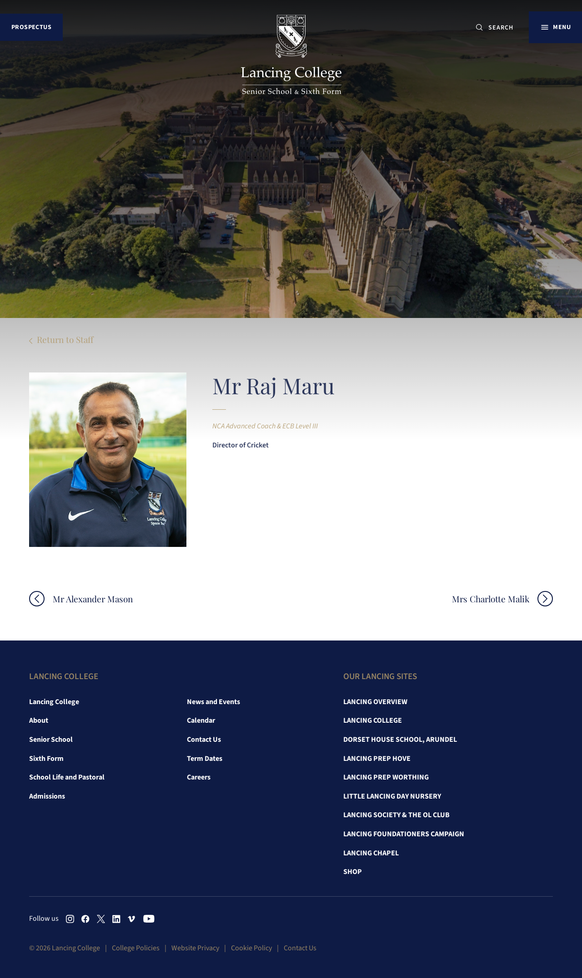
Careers (199, 777)
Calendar (201, 720)
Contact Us (204, 740)
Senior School (51, 740)
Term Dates (204, 759)
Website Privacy (195, 948)
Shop (352, 872)
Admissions (47, 796)
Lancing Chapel (371, 853)
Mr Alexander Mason (93, 599)
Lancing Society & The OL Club (396, 815)
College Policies (136, 948)
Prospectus (31, 27)
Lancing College (54, 702)
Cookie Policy (251, 948)
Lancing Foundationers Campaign (403, 834)
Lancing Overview (375, 702)
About (38, 720)
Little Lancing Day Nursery (392, 796)
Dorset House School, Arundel (400, 740)
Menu (562, 27)
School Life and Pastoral (67, 777)
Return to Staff (65, 339)
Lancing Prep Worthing (386, 777)
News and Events (213, 702)
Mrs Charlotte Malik (490, 599)
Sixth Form (46, 759)
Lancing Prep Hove (377, 759)
